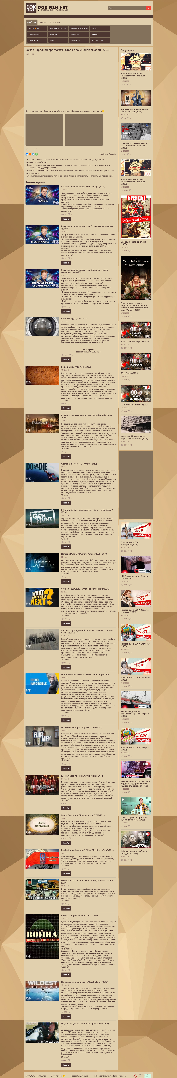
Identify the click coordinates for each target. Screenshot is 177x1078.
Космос (53, 40)
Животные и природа (79, 28)
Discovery (75, 40)
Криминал (33, 40)
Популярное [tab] (55, 22)
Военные (96, 34)
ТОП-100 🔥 (34, 28)
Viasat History (97, 40)
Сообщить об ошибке (108, 154)
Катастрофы (34, 34)
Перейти (66, 219)
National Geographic (58, 28)
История (75, 34)
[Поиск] (127, 8)
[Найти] (148, 8)
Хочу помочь (57, 1076)
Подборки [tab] (31, 22)
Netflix (53, 34)
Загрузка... (71, 82)
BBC (94, 28)
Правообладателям (79, 1076)
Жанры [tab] (43, 22)
